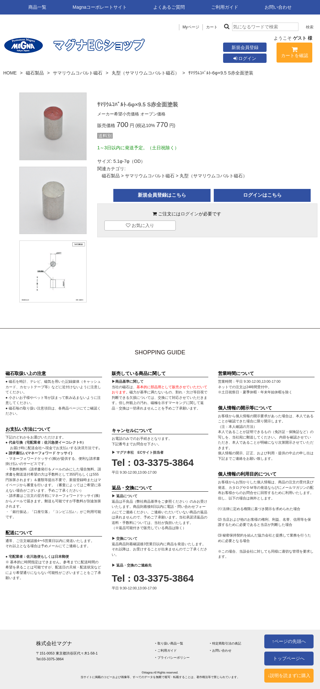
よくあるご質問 (169, 7)
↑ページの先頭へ (289, 641)
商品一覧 (37, 7)
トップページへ (289, 658)
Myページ (191, 27)
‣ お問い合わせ (220, 650)
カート (212, 27)
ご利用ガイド (224, 7)
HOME (10, 72)
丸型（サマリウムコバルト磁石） (145, 72)
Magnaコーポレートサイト (100, 7)
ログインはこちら (262, 195)
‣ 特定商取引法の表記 (225, 643)
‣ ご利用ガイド (166, 650)
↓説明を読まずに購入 (289, 675)
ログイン (245, 58)
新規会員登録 (245, 47)
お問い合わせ (278, 7)
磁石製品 (35, 72)
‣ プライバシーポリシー (172, 657)
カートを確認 (294, 53)
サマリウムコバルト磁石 (77, 72)
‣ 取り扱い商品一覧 (169, 643)
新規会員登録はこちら (162, 195)
